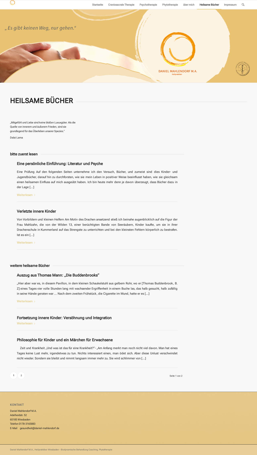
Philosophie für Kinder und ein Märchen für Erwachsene (65, 340)
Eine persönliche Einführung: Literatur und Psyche (60, 163)
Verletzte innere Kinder (36, 211)
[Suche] (243, 4)
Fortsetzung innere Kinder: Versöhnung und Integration (64, 318)
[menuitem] (98, 4)
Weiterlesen (27, 195)
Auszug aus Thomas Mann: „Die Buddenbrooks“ (58, 275)
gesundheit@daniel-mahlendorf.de (39, 428)
